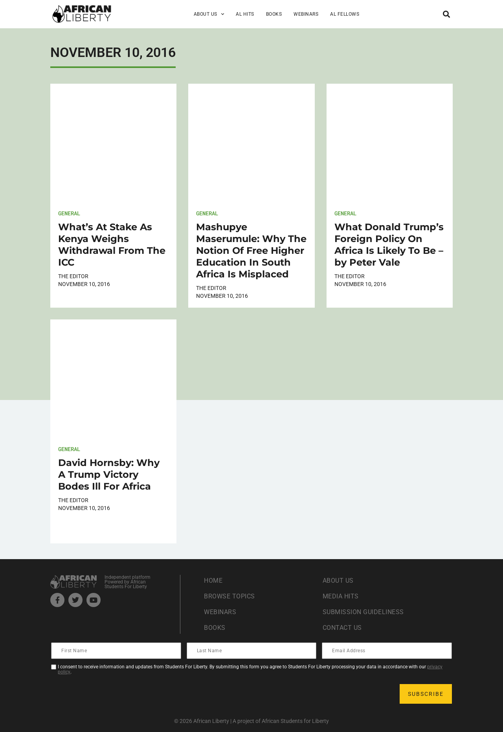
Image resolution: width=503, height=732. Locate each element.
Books (274, 14)
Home (213, 580)
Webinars (306, 14)
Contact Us (342, 627)
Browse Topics (229, 596)
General (69, 213)
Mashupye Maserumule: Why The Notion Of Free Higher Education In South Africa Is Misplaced (251, 250)
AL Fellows (344, 14)
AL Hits (245, 14)
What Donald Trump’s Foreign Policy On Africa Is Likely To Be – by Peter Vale (389, 244)
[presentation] (111, 694)
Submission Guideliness (363, 612)
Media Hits (341, 596)
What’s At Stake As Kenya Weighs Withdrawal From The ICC (111, 244)
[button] (446, 13)
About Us (209, 14)
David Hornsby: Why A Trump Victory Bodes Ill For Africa (109, 474)
